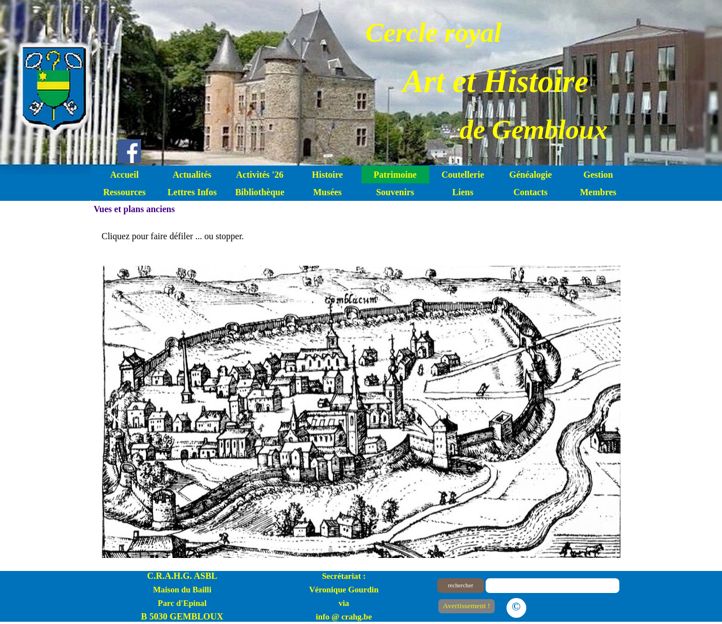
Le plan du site (575, 605)
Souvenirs (395, 192)
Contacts (530, 192)
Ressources (124, 192)
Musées (327, 192)
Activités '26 (260, 174)
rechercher (460, 585)
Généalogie (530, 174)
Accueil (124, 174)
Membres (598, 192)
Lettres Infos (192, 192)
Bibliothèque (259, 192)
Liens (462, 192)
